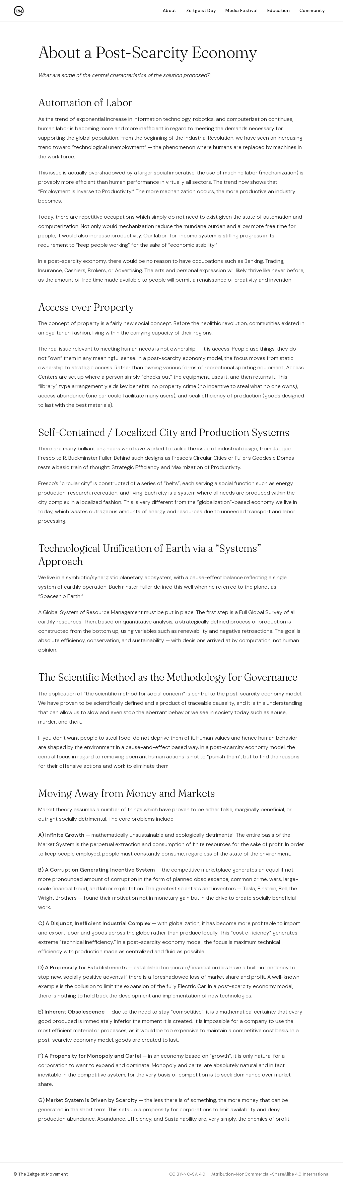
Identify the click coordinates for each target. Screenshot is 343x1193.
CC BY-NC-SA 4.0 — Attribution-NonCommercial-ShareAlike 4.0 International (249, 1174)
